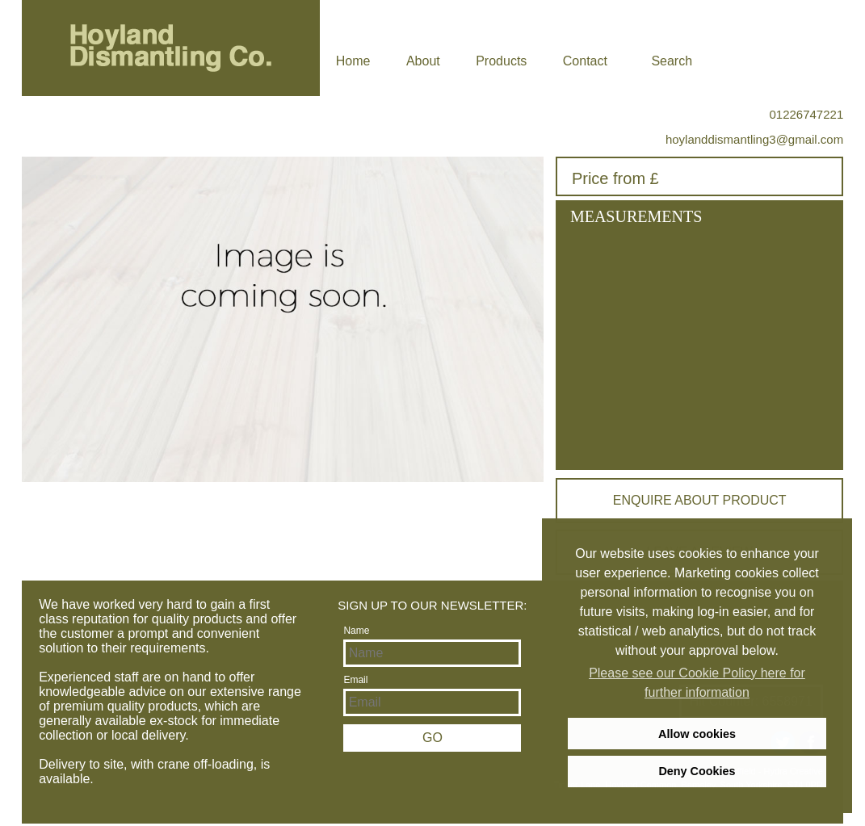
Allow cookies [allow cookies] (697, 733)
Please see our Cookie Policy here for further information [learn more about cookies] (697, 682)
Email (355, 680)
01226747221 (806, 114)
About (423, 61)
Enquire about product (700, 500)
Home (353, 61)
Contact (585, 61)
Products (501, 61)
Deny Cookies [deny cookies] (696, 771)
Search (671, 61)
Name (356, 630)
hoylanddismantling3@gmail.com (754, 139)
